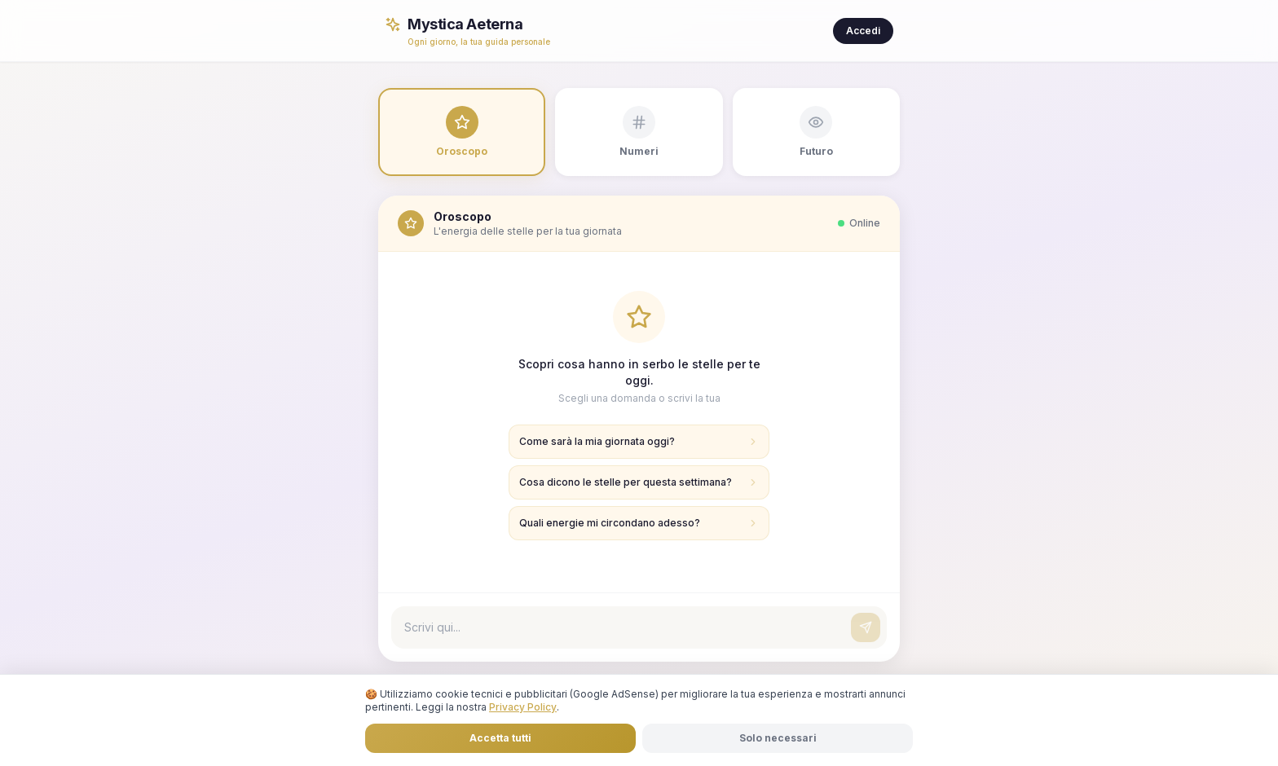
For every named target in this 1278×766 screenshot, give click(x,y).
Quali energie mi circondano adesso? (639, 523)
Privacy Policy (523, 707)
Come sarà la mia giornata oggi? (639, 441)
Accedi (863, 30)
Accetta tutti (500, 738)
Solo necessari (778, 738)
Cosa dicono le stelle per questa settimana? (639, 482)
